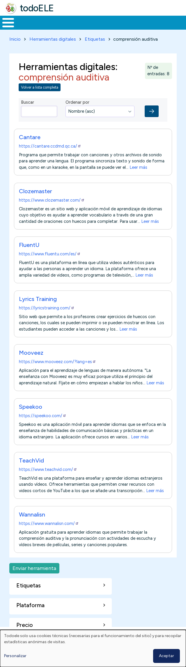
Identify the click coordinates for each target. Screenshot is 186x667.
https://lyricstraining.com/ (47, 308)
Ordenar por (77, 102)
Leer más (138, 167)
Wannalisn (32, 514)
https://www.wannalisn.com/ (49, 523)
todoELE (37, 8)
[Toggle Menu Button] (8, 23)
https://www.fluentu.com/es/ (50, 254)
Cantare (29, 137)
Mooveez (31, 352)
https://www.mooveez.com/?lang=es (57, 361)
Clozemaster (35, 191)
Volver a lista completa (39, 87)
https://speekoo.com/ (42, 415)
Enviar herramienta (34, 568)
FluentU (29, 244)
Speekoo (30, 406)
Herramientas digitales (52, 39)
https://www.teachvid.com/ (48, 469)
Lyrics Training (38, 298)
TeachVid (31, 460)
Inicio (15, 39)
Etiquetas (95, 39)
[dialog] (93, 648)
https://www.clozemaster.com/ (52, 200)
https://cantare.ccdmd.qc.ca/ (50, 146)
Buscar (27, 102)
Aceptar (166, 655)
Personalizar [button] (15, 655)
